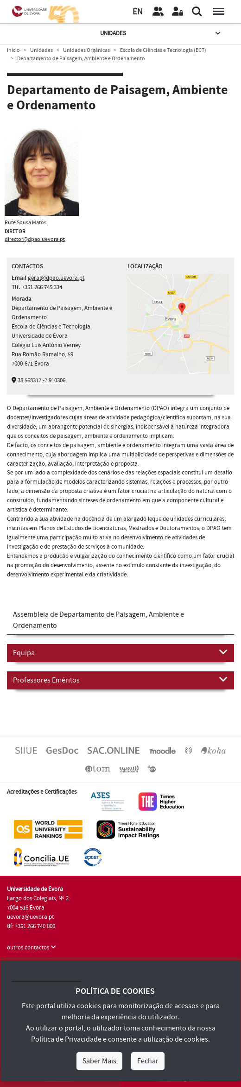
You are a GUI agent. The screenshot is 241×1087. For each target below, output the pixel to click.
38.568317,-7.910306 (41, 380)
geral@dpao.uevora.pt (56, 278)
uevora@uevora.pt (30, 917)
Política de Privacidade (66, 1039)
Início (13, 50)
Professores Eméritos (120, 680)
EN (138, 12)
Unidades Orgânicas (86, 50)
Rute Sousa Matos (25, 222)
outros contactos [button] (31, 947)
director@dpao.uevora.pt (35, 239)
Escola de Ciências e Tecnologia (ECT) (163, 50)
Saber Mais (99, 1061)
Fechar (148, 1061)
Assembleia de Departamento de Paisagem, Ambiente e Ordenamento (98, 620)
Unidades (161, 33)
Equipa (120, 652)
